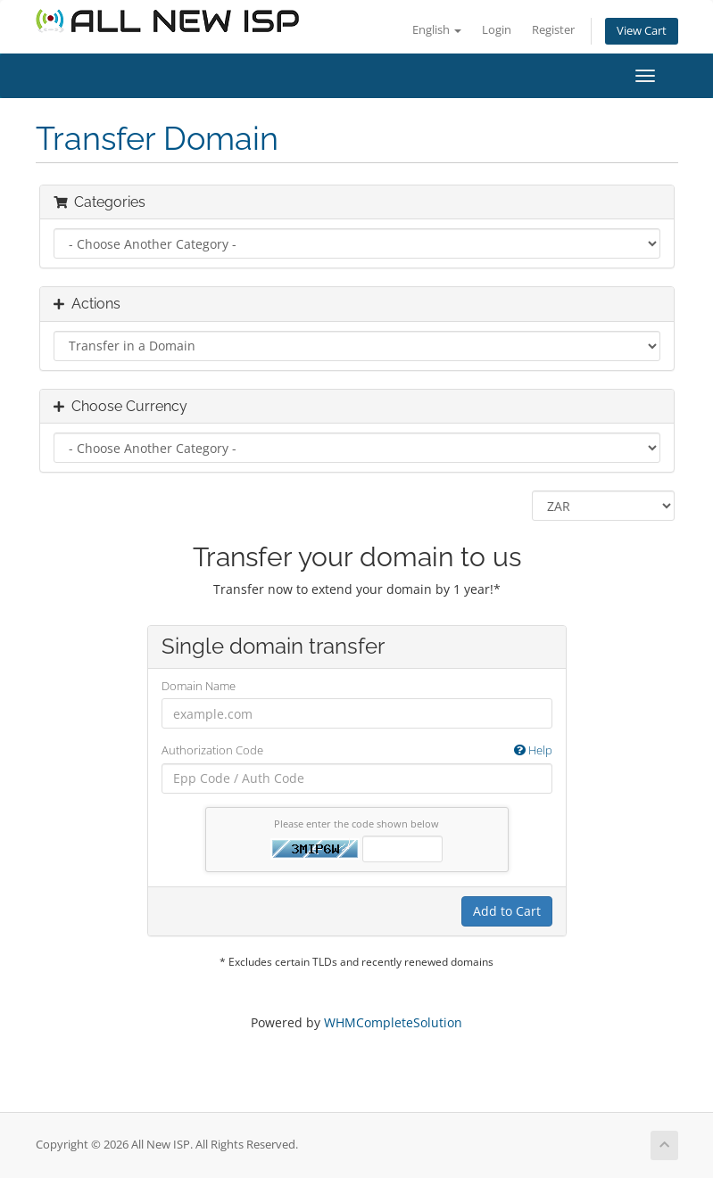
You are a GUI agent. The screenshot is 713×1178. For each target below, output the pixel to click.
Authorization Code (357, 750)
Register (553, 29)
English (436, 29)
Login (496, 29)
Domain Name (199, 686)
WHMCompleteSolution (393, 1022)
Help (533, 750)
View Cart (642, 30)
